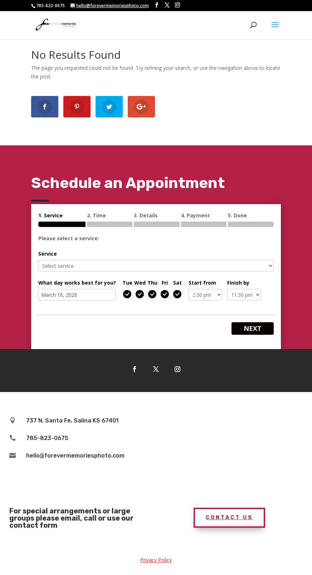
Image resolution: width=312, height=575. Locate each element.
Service (47, 253)
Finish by (238, 282)
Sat (177, 282)
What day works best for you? (77, 282)
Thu (152, 282)
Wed (140, 282)
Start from (202, 282)
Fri (165, 282)
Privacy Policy (156, 559)
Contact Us (229, 517)
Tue (127, 282)
